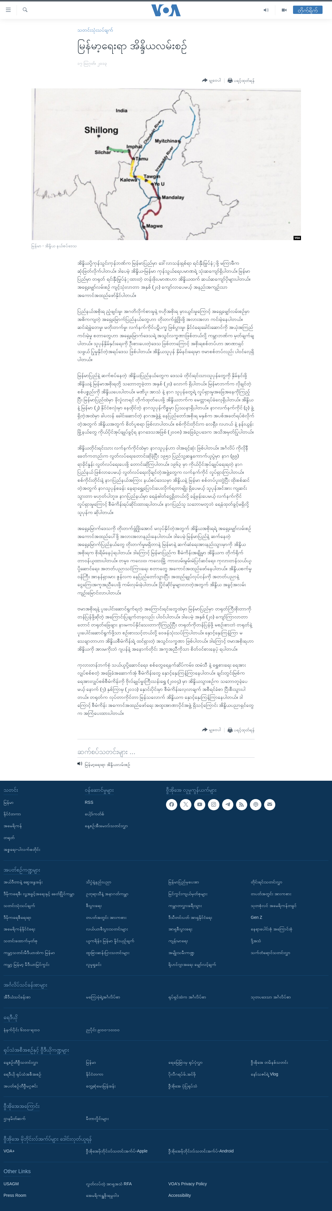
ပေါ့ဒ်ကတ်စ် (94, 813)
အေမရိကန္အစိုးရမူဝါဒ (102, 1195)
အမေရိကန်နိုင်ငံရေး (19, 929)
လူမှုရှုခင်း (93, 964)
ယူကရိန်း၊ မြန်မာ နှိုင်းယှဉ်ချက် (110, 940)
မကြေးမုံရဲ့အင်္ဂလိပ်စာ (103, 997)
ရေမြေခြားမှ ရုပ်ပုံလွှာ (185, 1062)
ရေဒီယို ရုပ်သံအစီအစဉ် (22, 1074)
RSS (89, 802)
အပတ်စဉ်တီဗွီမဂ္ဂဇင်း (21, 1085)
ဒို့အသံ (256, 940)
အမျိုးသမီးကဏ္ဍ (181, 952)
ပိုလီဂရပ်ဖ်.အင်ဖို (182, 1074)
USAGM (11, 1183)
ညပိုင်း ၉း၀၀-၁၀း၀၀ (103, 1029)
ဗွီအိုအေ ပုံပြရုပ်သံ (182, 1085)
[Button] (211, 80)
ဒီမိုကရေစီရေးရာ (17, 917)
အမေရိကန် (13, 825)
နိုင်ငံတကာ (12, 813)
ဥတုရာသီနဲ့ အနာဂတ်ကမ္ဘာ (107, 893)
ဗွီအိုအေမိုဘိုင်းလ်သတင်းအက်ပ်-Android (201, 1151)
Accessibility (179, 1195)
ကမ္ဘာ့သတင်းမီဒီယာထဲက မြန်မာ (29, 952)
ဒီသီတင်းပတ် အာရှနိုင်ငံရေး (190, 917)
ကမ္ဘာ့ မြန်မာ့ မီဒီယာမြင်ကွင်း (26, 964)
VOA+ (9, 1151)
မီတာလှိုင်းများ (97, 1118)
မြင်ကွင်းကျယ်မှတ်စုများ (187, 893)
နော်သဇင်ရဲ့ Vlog (264, 1074)
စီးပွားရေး (94, 905)
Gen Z (256, 917)
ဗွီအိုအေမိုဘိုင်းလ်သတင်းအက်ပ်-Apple (116, 1151)
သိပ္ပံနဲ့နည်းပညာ (98, 881)
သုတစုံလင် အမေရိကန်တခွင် (274, 905)
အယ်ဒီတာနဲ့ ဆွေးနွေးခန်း (23, 881)
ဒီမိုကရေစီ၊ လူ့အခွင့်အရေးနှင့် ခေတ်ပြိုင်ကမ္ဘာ (39, 893)
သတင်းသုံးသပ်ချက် (95, 30)
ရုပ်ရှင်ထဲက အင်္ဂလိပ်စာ (187, 997)
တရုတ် (9, 837)
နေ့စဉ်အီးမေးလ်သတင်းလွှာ (106, 825)
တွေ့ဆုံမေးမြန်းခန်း (100, 1085)
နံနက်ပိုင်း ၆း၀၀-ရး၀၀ (22, 1029)
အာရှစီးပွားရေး (180, 929)
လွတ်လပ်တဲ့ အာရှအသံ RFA (109, 1183)
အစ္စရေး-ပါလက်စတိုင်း (22, 849)
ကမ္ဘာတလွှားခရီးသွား (185, 905)
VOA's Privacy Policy (187, 1183)
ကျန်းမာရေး (178, 940)
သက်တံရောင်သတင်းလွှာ (270, 952)
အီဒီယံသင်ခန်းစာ (17, 997)
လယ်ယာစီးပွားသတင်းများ (107, 929)
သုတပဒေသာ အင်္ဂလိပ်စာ (271, 997)
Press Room (15, 1195)
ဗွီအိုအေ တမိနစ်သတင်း (269, 1062)
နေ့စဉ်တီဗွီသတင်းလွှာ (21, 1062)
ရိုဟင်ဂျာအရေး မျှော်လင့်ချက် (192, 964)
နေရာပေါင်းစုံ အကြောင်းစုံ (271, 929)
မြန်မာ (9, 802)
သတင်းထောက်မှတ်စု (21, 940)
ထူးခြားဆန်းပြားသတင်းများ (107, 952)
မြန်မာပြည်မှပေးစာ (183, 881)
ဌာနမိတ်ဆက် (15, 1118)
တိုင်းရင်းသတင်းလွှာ (266, 881)
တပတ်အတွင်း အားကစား (106, 917)
